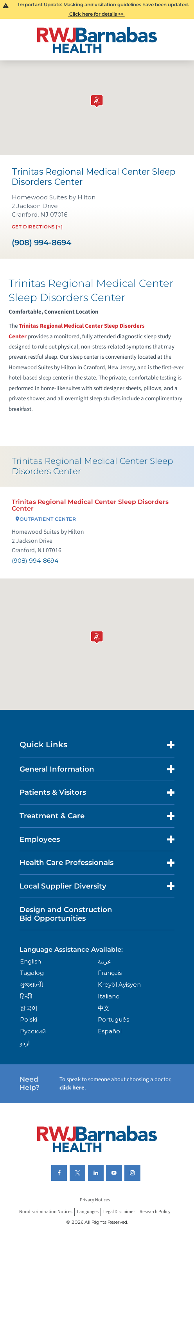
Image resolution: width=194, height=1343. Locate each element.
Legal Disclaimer (119, 1211)
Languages (88, 1211)
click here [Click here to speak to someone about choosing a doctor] (71, 1088)
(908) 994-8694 (41, 243)
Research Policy (155, 1211)
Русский (33, 1031)
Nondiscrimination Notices (45, 1211)
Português (113, 1019)
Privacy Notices (95, 1200)
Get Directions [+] (37, 227)
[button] (97, 636)
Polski (28, 1019)
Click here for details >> (96, 14)
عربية (104, 961)
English (30, 961)
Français (110, 972)
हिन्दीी (26, 996)
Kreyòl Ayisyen (119, 984)
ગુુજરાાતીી (31, 984)
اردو (25, 1043)
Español (110, 1031)
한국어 (29, 1008)
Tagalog (32, 972)
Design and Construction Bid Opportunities (66, 914)
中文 (104, 1008)
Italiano (109, 996)
